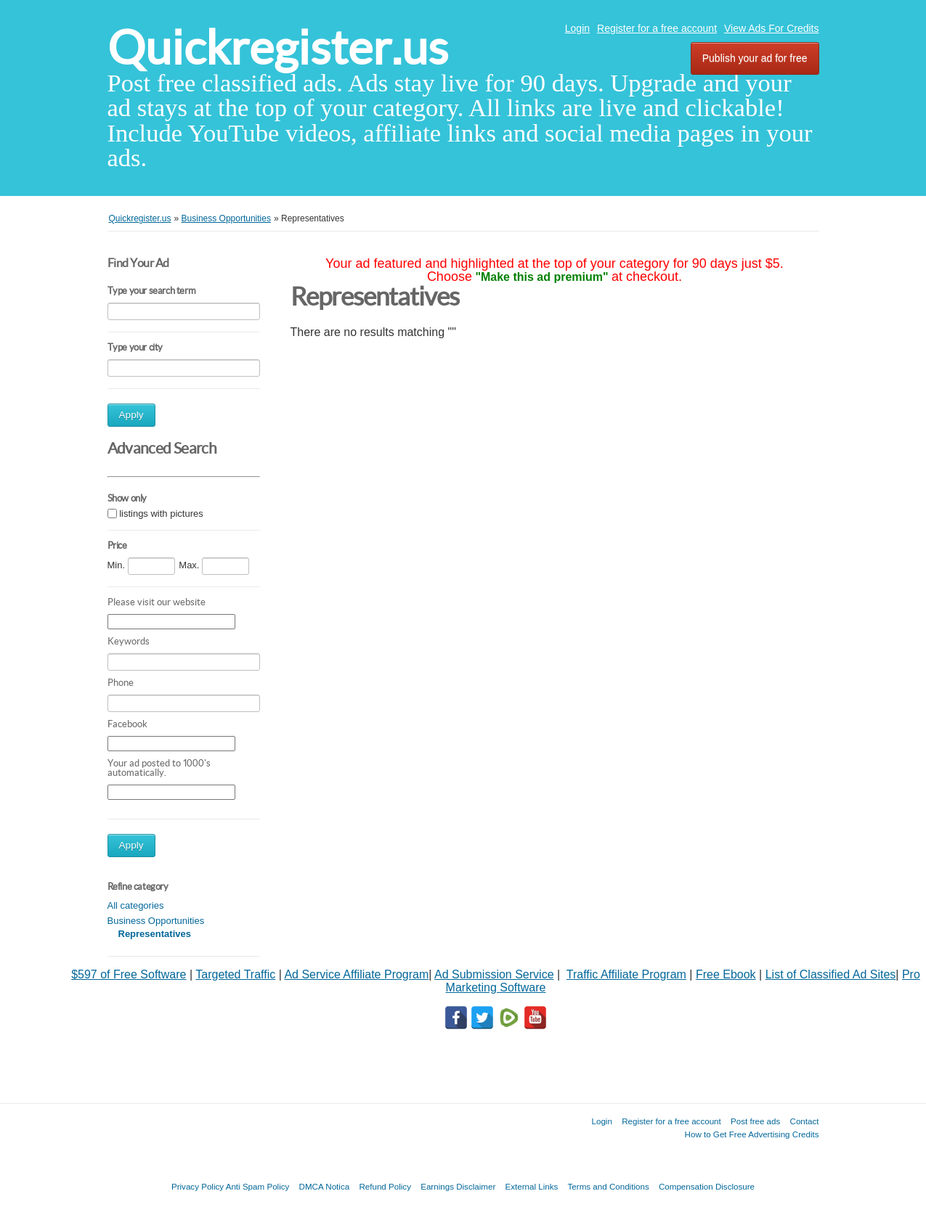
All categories (135, 905)
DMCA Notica (324, 1186)
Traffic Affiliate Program (626, 974)
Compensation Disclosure (707, 1186)
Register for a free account (657, 28)
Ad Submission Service (494, 974)
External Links (532, 1186)
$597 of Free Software (128, 974)
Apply (131, 414)
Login (577, 28)
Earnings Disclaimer (458, 1186)
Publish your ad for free (755, 58)
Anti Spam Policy (258, 1186)
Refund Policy (385, 1186)
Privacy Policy (197, 1186)
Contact (804, 1121)
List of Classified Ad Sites (830, 974)
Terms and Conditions (608, 1186)
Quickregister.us (277, 47)
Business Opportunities (156, 920)
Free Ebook (726, 974)
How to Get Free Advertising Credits (752, 1134)
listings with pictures (161, 514)
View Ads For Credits (771, 28)
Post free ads (755, 1121)
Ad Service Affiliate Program (356, 974)
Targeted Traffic (235, 974)
